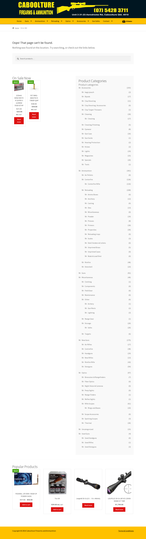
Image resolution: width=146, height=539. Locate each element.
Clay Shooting (90, 101)
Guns (27, 21)
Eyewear (88, 129)
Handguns (89, 353)
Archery (91, 304)
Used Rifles (89, 442)
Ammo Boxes (93, 194)
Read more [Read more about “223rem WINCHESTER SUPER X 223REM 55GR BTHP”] (19, 120)
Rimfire (88, 262)
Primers (91, 225)
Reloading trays (94, 234)
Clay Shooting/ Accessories (95, 105)
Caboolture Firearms (32, 5)
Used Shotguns (90, 447)
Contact (106, 21)
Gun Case (88, 134)
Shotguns (88, 366)
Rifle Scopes (89, 403)
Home (19, 21)
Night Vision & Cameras (94, 386)
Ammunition (40, 21)
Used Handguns (91, 438)
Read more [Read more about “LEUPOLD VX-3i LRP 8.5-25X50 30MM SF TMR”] (119, 509)
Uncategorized (87, 429)
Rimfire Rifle (90, 362)
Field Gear (89, 290)
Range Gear (89, 319)
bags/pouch (89, 92)
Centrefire (89, 349)
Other (87, 299)
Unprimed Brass (94, 247)
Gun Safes (96, 21)
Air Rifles (88, 344)
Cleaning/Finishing (92, 125)
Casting (91, 203)
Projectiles (92, 230)
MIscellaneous (93, 212)
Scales (90, 238)
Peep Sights (89, 390)
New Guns (85, 340)
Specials (88, 160)
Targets (88, 334)
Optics (68, 21)
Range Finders (90, 395)
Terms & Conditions (126, 531)
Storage (88, 323)
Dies (89, 208)
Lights (87, 151)
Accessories (81, 21)
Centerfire (89, 179)
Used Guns (86, 434)
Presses (91, 221)
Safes (90, 327)
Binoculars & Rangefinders (95, 377)
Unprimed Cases (94, 252)
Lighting (91, 313)
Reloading (55, 21)
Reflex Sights (90, 399)
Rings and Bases (94, 408)
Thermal (88, 423)
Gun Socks (89, 138)
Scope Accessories (92, 414)
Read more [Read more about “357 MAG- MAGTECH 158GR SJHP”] (34, 115)
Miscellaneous (87, 277)
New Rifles (89, 358)
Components (90, 286)
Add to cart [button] (26, 505)
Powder (91, 216)
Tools (87, 164)
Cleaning (88, 114)
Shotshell (88, 267)
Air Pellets (89, 175)
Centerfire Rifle (94, 184)
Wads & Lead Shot (95, 256)
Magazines (89, 156)
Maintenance (90, 295)
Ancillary (91, 199)
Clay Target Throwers (93, 110)
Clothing (88, 282)
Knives (87, 147)
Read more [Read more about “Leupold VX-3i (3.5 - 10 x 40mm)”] (88, 505)
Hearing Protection (92, 142)
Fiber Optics (89, 381)
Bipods (87, 96)
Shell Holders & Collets (97, 243)
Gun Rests (92, 308)
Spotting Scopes (91, 419)
